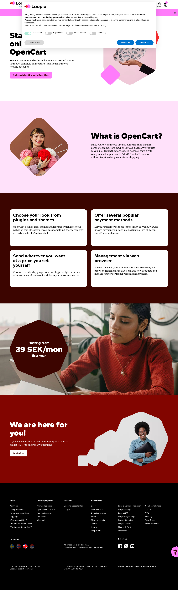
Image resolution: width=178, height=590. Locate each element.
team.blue (29, 569)
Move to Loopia (98, 520)
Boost (93, 506)
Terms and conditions (19, 513)
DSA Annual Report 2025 (21, 527)
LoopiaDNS (96, 531)
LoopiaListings (124, 509)
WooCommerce (152, 523)
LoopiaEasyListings (126, 516)
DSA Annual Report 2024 (21, 523)
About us (14, 506)
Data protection (17, 509)
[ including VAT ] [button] (82, 547)
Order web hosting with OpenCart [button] (31, 75)
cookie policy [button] (92, 17)
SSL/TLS (148, 509)
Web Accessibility (17, 520)
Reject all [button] (125, 42)
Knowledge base (44, 506)
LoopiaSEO (123, 513)
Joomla (94, 523)
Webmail (40, 520)
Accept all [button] (144, 42)
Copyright (14, 516)
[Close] (175, 13)
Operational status (45, 509)
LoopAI (94, 527)
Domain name (97, 509)
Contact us (18, 453)
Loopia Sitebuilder (126, 520)
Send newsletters (153, 506)
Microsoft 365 (124, 527)
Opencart (122, 531)
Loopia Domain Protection (129, 506)
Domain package (98, 513)
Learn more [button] (34, 42)
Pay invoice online (45, 513)
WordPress (150, 520)
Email (93, 516)
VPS (147, 513)
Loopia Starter (124, 523)
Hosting (148, 516)
